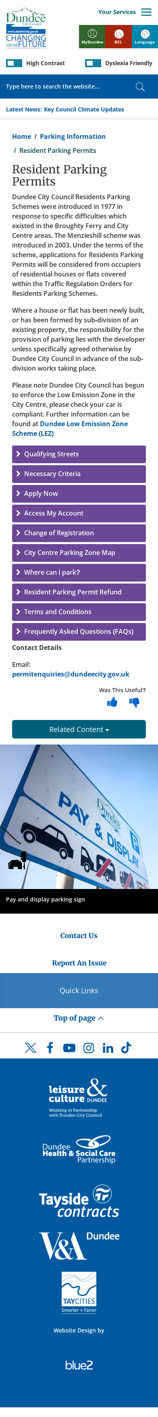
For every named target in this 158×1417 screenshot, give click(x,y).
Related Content (79, 729)
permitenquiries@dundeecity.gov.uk (71, 674)
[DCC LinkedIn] (108, 1050)
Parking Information (73, 136)
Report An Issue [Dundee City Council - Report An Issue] (79, 963)
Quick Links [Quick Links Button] (79, 990)
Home (21, 136)
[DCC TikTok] (127, 1050)
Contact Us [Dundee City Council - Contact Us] (79, 935)
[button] (79, 454)
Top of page (79, 1018)
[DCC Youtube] (69, 1050)
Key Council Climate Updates (84, 109)
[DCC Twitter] (31, 1055)
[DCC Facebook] (50, 1050)
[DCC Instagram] (89, 1050)
